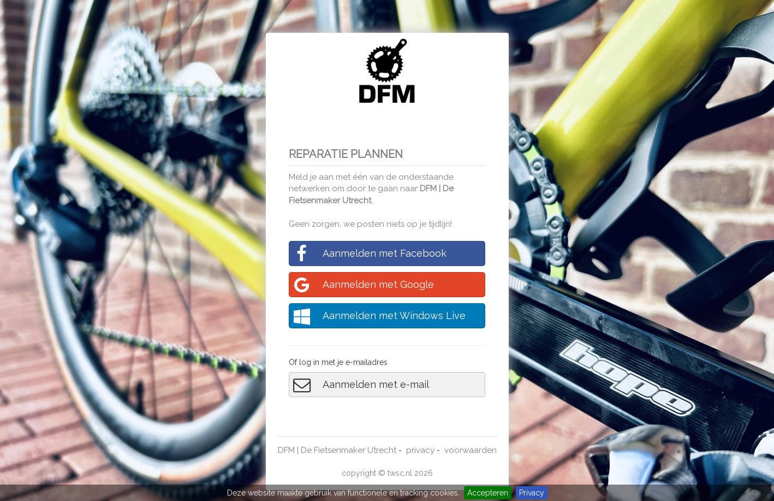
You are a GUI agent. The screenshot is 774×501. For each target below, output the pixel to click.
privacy (420, 450)
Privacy (531, 492)
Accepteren (487, 492)
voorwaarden (470, 450)
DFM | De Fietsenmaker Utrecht (337, 450)
